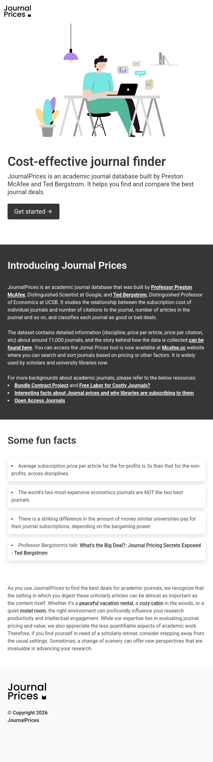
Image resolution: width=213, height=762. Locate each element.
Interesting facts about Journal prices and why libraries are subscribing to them (104, 393)
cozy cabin (151, 603)
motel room (33, 611)
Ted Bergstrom (130, 295)
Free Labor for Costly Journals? (114, 385)
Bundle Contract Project (41, 385)
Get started (33, 211)
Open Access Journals (39, 401)
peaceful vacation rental (106, 603)
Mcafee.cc (174, 348)
